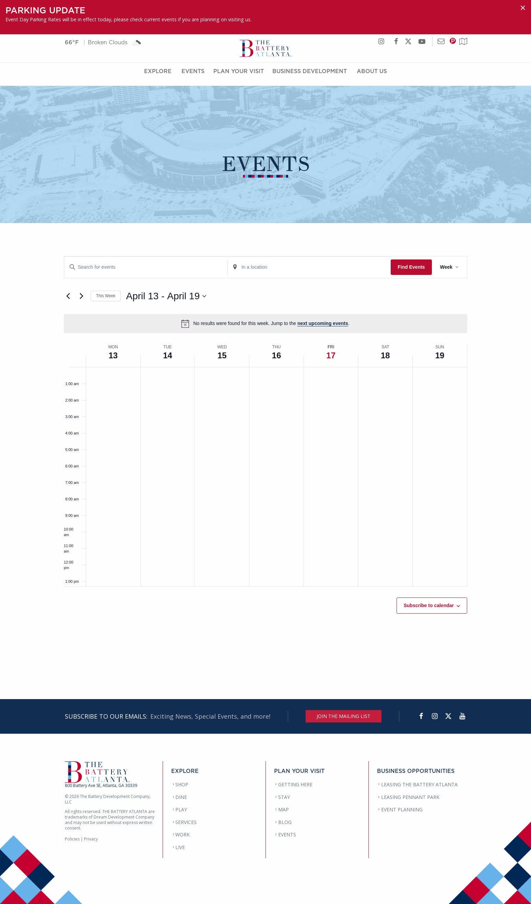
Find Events (411, 267)
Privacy (91, 839)
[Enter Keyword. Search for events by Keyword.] (145, 267)
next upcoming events (322, 323)
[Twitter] (448, 716)
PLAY (181, 809)
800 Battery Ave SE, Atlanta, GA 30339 (101, 785)
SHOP (181, 784)
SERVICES (186, 822)
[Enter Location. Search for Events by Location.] (309, 267)
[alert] (265, 323)
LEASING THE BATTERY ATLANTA (419, 784)
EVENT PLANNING (402, 809)
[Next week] (81, 296)
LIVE (180, 847)
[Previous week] (68, 296)
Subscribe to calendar (429, 605)
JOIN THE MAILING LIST (343, 716)
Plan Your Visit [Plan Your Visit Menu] (238, 76)
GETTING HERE (295, 784)
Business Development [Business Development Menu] (309, 76)
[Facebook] (421, 716)
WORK (182, 834)
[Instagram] (434, 716)
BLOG (285, 822)
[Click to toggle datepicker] (166, 296)
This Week (105, 295)
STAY (284, 797)
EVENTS (287, 834)
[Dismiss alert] (523, 8)
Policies (72, 839)
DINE (181, 797)
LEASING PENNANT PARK (410, 797)
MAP (283, 809)
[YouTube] (462, 716)
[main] (265, 451)
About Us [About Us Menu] (372, 76)
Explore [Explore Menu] (158, 76)
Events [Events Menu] (192, 76)
